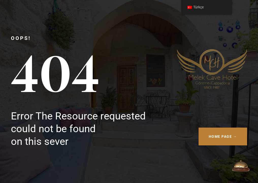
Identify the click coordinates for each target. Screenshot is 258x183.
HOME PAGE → (223, 136)
